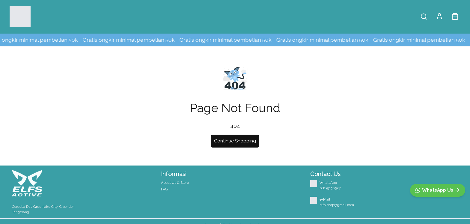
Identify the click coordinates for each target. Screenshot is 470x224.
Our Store (154, 16)
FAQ (164, 189)
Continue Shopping (235, 141)
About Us (115, 16)
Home (81, 16)
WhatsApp (328, 183)
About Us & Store (175, 183)
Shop (48, 16)
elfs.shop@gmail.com (337, 205)
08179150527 (330, 188)
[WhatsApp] (437, 190)
